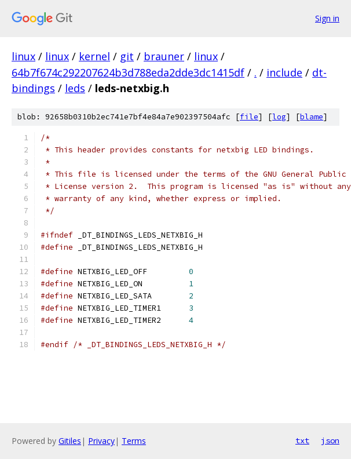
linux (23, 56)
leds (75, 88)
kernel (94, 56)
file (249, 117)
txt (302, 440)
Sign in (327, 18)
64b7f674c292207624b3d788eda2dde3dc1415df (128, 72)
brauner (164, 56)
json (330, 440)
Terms (134, 440)
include (284, 72)
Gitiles (69, 440)
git (127, 56)
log (279, 117)
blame (311, 117)
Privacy (101, 440)
